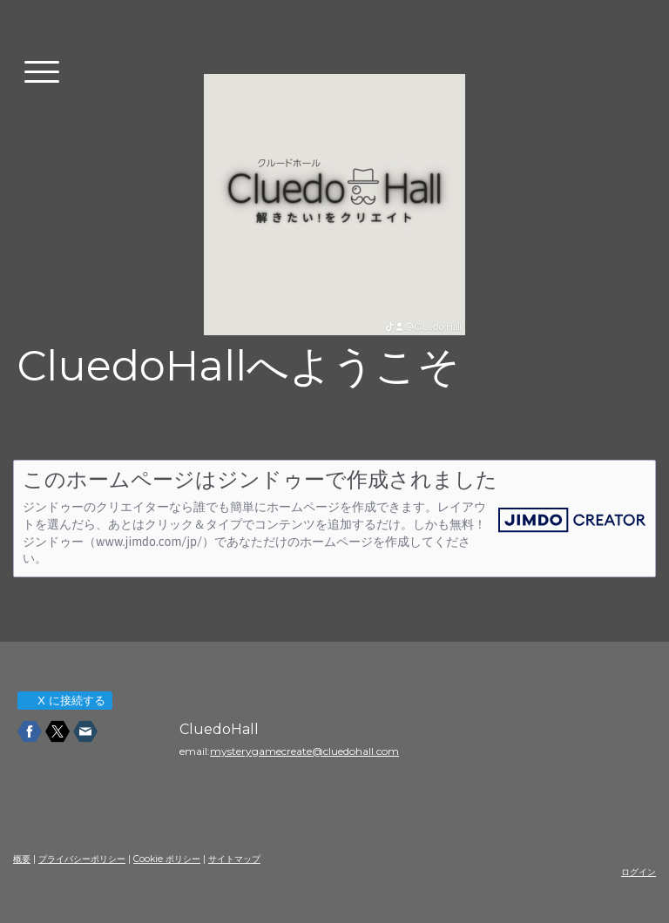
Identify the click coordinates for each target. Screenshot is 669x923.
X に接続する (64, 700)
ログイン (638, 872)
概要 (21, 859)
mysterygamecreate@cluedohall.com (304, 751)
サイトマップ (234, 859)
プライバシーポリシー (81, 859)
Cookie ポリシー (166, 859)
